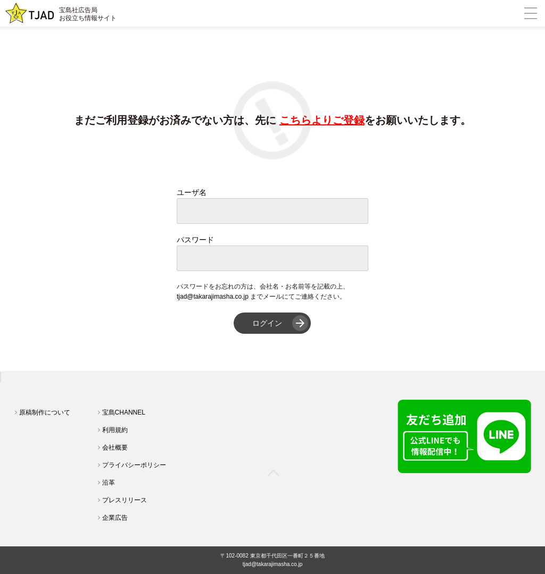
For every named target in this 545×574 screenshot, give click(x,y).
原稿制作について (44, 412)
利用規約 (115, 430)
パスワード (195, 239)
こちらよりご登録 (322, 120)
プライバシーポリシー (134, 465)
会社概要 (115, 447)
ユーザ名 (192, 192)
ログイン (267, 323)
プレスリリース (124, 500)
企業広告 (115, 517)
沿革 (108, 482)
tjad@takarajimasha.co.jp (213, 296)
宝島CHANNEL (123, 412)
